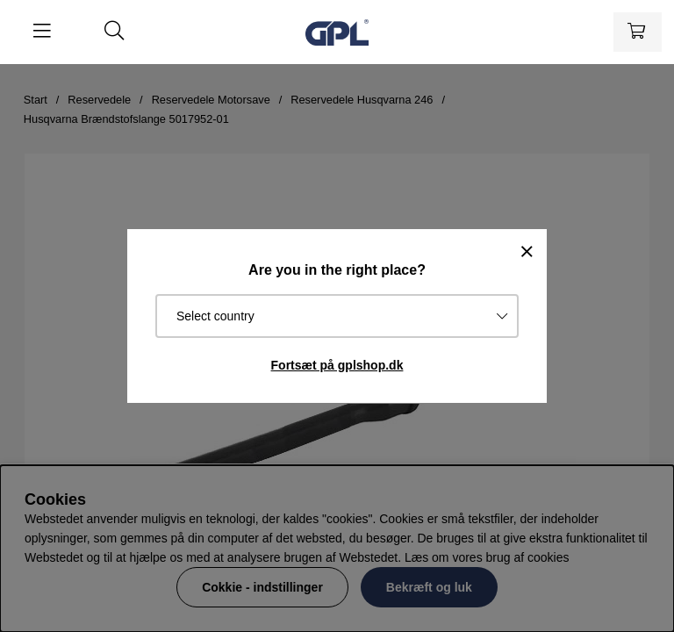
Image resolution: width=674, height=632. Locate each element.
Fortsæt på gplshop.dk (337, 365)
